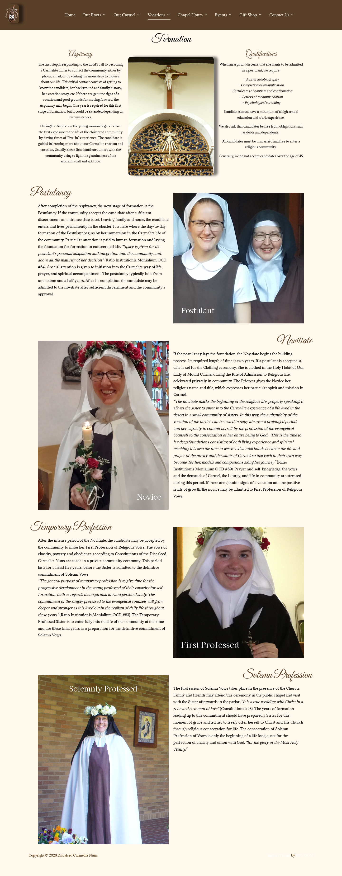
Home (69, 15)
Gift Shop (250, 15)
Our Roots (94, 15)
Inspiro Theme (279, 866)
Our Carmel (127, 15)
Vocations (159, 15)
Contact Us (281, 15)
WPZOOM (305, 866)
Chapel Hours (193, 15)
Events (223, 15)
